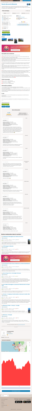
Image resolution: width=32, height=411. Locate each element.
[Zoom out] (29, 344)
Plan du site (3, 400)
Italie (20, 15)
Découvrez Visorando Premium (23, 24)
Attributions (7, 351)
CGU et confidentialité (4, 399)
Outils (3, 0)
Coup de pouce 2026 (4, 405)
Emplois (2, 402)
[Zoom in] (29, 342)
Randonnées (7, 0)
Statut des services (13, 409)
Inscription (24, 0)
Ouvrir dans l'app (6, 32)
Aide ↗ (12, 0)
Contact (2, 406)
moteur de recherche (21, 324)
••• (1, 2)
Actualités (2, 403)
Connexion (28, 0)
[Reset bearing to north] (29, 345)
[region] (16, 346)
